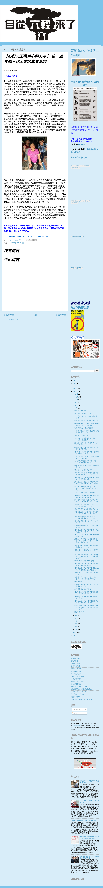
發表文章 (76, 709)
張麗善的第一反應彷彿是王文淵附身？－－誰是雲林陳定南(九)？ (85, 578)
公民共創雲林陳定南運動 (79, 686)
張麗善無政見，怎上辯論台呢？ (84, 428)
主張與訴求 (74, 661)
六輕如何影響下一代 (77, 236)
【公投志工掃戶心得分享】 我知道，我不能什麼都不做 (86, 597)
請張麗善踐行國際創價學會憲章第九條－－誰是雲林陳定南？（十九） (86, 482)
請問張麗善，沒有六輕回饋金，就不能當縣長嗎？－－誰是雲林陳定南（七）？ (86, 607)
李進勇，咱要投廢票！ (81, 435)
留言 (74, 713)
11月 (76, 397)
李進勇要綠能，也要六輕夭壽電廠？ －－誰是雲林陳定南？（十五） (86, 512)
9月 (76, 402)
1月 (76, 629)
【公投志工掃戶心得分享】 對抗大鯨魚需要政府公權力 (86, 531)
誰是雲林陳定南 (76, 671)
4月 (76, 621)
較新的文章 (9, 315)
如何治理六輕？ (76, 679)
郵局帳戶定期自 (91, 149)
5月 (76, 618)
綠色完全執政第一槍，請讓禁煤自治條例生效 (89, 857)
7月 (76, 408)
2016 (75, 386)
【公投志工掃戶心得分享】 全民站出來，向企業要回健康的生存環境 (86, 569)
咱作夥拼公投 (80, 307)
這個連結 (77, 725)
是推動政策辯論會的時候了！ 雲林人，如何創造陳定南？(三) (85, 461)
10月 (76, 399)
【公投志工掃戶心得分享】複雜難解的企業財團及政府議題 (86, 564)
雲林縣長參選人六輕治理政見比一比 (86, 509)
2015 (75, 389)
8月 (76, 405)
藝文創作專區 (75, 697)
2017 (75, 383)
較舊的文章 (61, 315)
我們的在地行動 (76, 669)
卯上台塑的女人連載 (77, 694)
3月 (76, 624)
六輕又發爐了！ (79, 582)
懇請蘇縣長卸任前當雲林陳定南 (81, 689)
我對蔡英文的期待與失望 (82, 413)
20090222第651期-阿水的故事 (84, 561)
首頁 (35, 315)
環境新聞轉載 (75, 658)
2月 (76, 626)
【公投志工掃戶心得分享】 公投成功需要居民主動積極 (86, 452)
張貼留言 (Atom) (14, 319)
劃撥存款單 (81, 144)
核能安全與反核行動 (77, 676)
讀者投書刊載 (75, 666)
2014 (75, 391)
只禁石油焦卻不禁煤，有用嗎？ (84, 493)
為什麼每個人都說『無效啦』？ (84, 589)
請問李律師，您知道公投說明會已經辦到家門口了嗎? (86, 448)
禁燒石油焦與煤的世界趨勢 (83, 470)
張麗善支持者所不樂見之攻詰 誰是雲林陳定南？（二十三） (86, 431)
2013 (75, 633)
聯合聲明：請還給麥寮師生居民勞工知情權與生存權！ (89, 837)
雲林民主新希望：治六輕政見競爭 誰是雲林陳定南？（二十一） (86, 473)
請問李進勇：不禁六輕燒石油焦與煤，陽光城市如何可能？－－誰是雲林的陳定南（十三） (86, 540)
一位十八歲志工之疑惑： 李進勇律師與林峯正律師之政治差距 (86, 424)
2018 (75, 380)
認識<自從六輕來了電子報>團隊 (81, 699)
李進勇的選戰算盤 (80, 410)
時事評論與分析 (76, 674)
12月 (76, 394)
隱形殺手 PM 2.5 (80, 612)
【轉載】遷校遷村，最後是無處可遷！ (83, 820)
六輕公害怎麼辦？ (77, 268)
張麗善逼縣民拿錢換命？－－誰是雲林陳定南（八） (86, 585)
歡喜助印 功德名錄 (79, 157)
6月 (76, 615)
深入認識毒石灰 (76, 684)
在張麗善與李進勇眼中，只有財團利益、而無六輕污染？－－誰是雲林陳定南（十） (86, 556)
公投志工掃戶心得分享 (16, 243)
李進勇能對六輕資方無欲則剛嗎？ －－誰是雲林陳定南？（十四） (86, 517)
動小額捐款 (75, 152)
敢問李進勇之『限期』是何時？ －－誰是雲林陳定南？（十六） (86, 505)
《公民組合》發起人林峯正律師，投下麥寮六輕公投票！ (86, 439)
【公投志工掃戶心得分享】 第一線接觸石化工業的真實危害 (86, 496)
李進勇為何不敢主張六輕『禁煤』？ (86, 421)
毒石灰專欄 (77, 337)
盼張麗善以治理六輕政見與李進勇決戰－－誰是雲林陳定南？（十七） (86, 501)
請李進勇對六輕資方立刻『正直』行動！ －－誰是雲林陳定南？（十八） (86, 488)
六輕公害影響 (75, 663)
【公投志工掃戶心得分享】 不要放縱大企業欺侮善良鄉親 (86, 478)
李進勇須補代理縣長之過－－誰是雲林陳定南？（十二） (86, 546)
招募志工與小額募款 (77, 681)
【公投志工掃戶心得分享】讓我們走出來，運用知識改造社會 (86, 602)
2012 (75, 636)
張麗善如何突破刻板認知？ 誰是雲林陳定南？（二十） (86, 466)
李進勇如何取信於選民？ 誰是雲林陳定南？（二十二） (86, 457)
